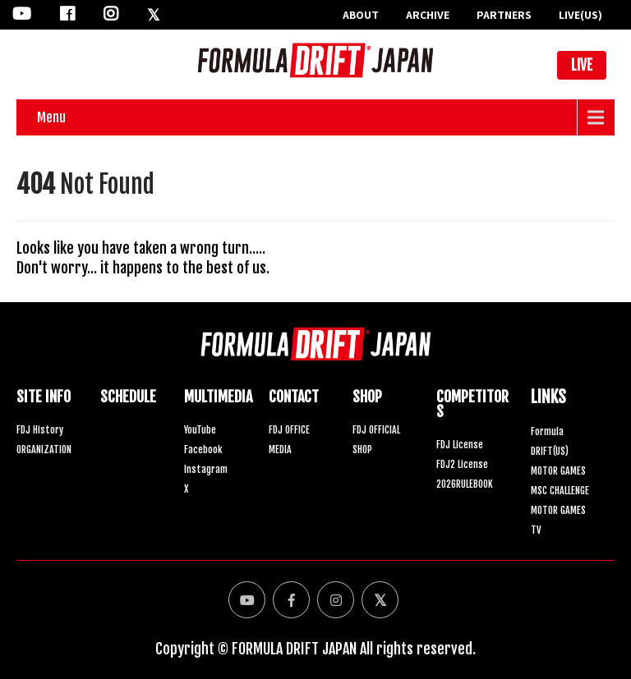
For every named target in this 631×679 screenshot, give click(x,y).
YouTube (200, 430)
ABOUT (361, 14)
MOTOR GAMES (558, 471)
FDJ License (459, 444)
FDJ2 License (462, 464)
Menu (51, 117)
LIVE (581, 65)
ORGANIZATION (43, 449)
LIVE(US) (580, 14)
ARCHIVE (427, 14)
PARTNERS (504, 14)
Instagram (206, 469)
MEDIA (280, 449)
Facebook (203, 449)
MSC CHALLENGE (560, 490)
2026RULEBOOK (464, 484)
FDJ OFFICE (289, 430)
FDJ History (39, 430)
